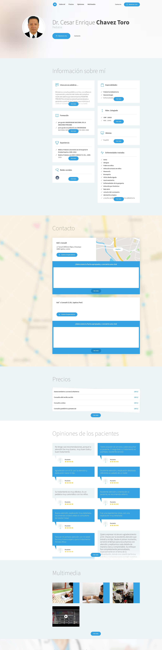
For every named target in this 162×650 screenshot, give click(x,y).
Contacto (118, 4)
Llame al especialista (67, 255)
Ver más (96, 291)
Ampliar (118, 249)
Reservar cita (131, 4)
